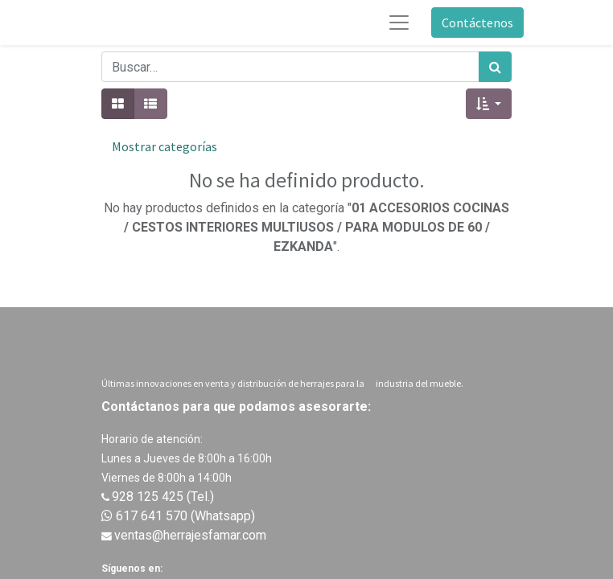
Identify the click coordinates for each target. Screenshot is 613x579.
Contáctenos (477, 22)
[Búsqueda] (495, 66)
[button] (489, 103)
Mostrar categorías (164, 146)
